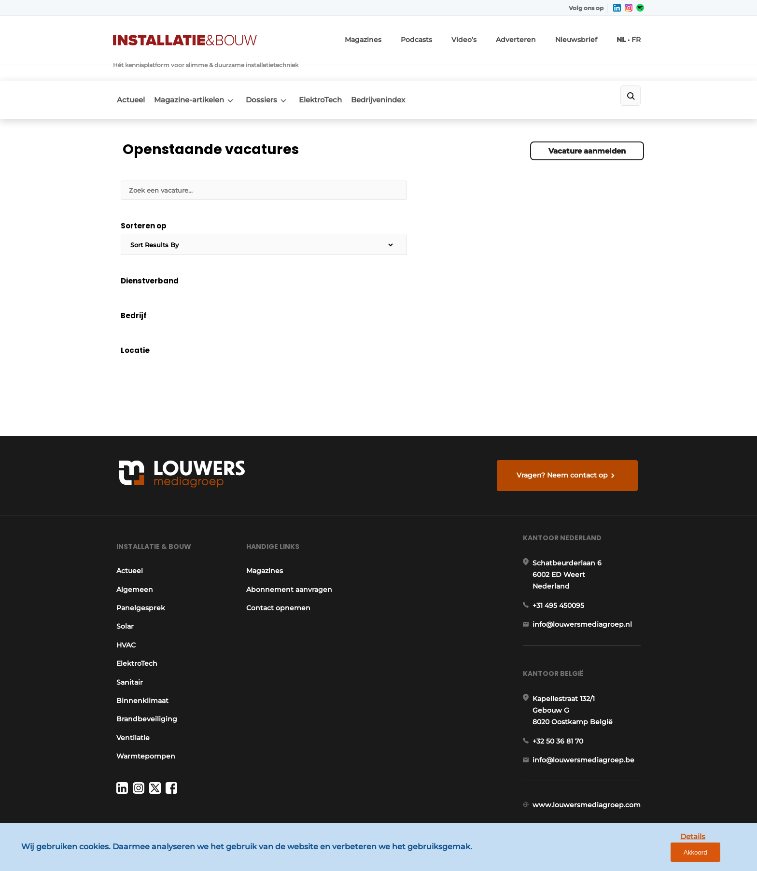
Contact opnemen (278, 567)
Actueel (127, 73)
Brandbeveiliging (143, 678)
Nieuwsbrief (585, 36)
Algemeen (131, 548)
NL (626, 36)
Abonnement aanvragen (289, 548)
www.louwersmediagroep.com (590, 786)
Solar (121, 585)
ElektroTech (335, 73)
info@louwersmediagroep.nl (585, 592)
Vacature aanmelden (587, 119)
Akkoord (721, 855)
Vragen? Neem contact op (564, 423)
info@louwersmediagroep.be (587, 736)
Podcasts (442, 36)
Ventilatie (129, 696)
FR (640, 36)
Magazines (394, 36)
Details (675, 855)
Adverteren (532, 36)
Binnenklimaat (139, 660)
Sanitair (126, 641)
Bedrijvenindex (399, 73)
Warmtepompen (142, 715)
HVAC (122, 604)
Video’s (485, 36)
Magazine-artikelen (191, 73)
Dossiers (270, 73)
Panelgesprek (137, 567)
